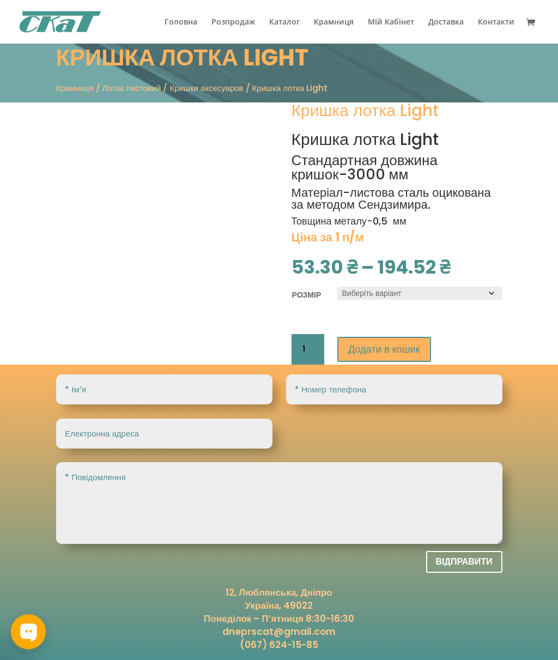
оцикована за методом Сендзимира (391, 198)
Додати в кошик (388, 349)
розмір (307, 294)
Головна (181, 22)
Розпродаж (233, 22)
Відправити (464, 561)
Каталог (284, 22)
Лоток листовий (131, 88)
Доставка (446, 22)
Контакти (496, 22)
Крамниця (334, 22)
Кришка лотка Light (365, 139)
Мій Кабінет (391, 22)
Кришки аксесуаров (206, 88)
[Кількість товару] (308, 349)
